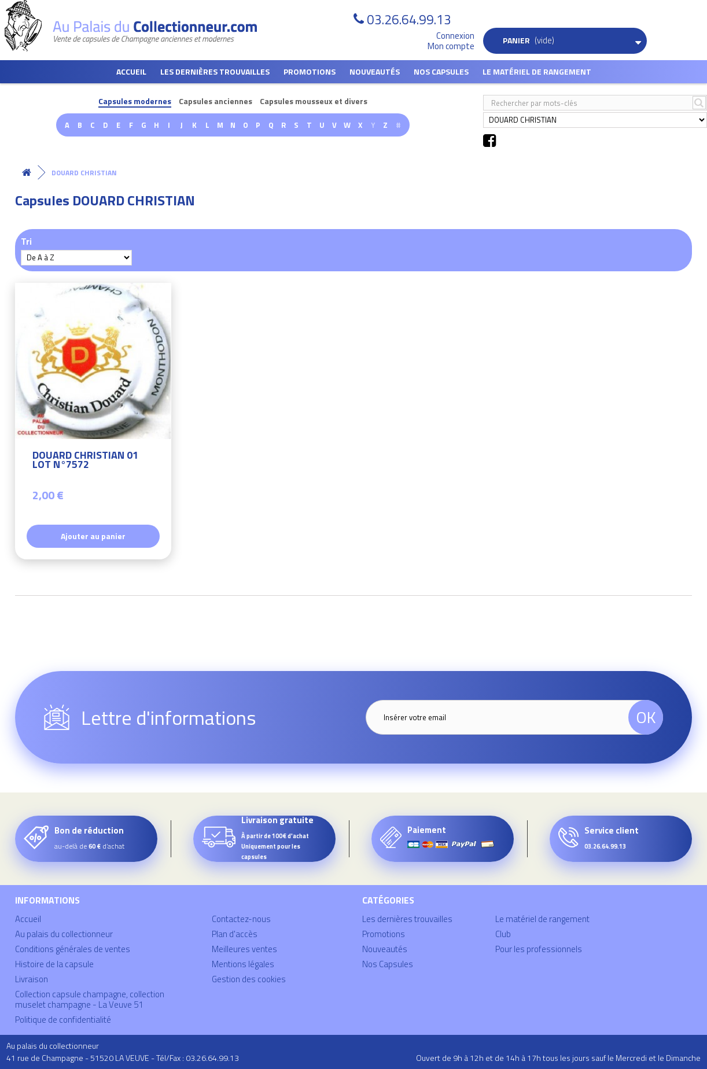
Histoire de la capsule (54, 964)
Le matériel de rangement (537, 71)
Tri (26, 241)
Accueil (131, 71)
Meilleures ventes (244, 949)
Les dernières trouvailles (215, 71)
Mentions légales (243, 964)
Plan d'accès (234, 934)
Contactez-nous (241, 919)
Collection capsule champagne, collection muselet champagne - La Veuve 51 (89, 999)
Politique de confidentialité (63, 1019)
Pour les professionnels (538, 949)
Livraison (31, 979)
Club (503, 934)
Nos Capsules (441, 71)
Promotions (309, 71)
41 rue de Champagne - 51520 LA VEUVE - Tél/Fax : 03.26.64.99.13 (122, 1058)
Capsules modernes (134, 101)
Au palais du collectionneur (64, 934)
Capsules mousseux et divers (313, 101)
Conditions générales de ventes (72, 949)
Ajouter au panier (93, 536)
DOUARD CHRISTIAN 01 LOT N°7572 (85, 461)
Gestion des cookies (249, 979)
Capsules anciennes (215, 101)
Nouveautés (374, 71)
